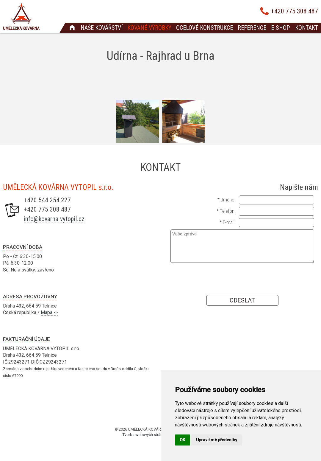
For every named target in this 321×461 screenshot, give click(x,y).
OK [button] (182, 439)
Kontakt (306, 27)
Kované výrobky (149, 27)
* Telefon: (226, 211)
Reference (252, 27)
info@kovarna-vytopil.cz (54, 219)
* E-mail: (227, 222)
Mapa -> (49, 312)
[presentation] (242, 278)
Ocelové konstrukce (204, 27)
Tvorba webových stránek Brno (149, 434)
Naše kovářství (102, 27)
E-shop (280, 27)
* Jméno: (226, 200)
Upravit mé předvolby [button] (216, 439)
